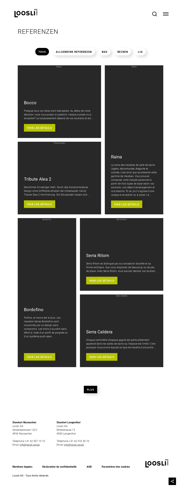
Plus (90, 389)
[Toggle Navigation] (166, 14)
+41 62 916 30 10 (79, 441)
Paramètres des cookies (116, 466)
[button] (59, 101)
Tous (42, 51)
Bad (104, 51)
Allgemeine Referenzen (74, 51)
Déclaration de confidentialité (59, 466)
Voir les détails (39, 127)
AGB (89, 466)
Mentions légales (22, 466)
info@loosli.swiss (30, 444)
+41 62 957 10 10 (35, 441)
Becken (122, 51)
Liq (140, 51)
